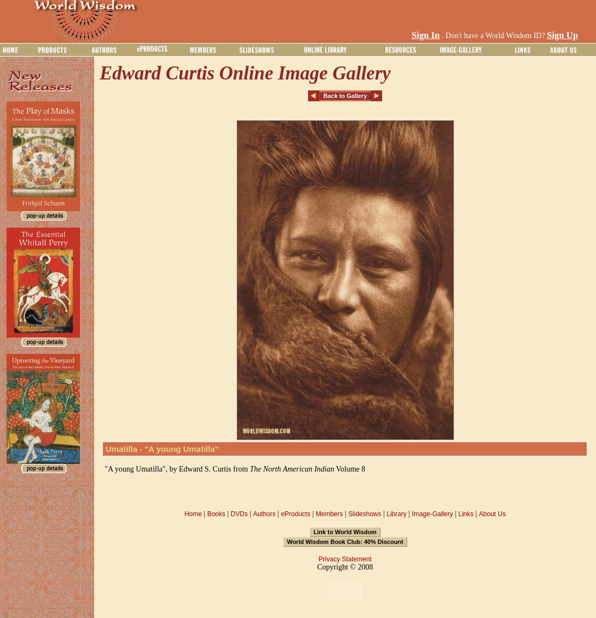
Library (396, 514)
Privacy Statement (344, 559)
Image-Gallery (432, 514)
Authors (264, 514)
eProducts (295, 514)
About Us (492, 514)
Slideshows (365, 514)
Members (329, 514)
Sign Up (562, 35)
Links (466, 514)
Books (216, 514)
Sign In (425, 35)
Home (193, 514)
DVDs (239, 514)
